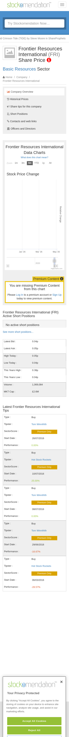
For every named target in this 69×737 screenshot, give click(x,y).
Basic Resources (19, 68)
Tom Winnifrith (39, 424)
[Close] (61, 692)
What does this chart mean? (34, 157)
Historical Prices (17, 99)
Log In (19, 294)
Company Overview (20, 91)
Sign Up (57, 294)
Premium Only (44, 431)
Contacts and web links (22, 121)
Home (9, 77)
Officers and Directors (21, 128)
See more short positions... (18, 331)
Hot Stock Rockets (41, 459)
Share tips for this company (24, 106)
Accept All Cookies (34, 730)
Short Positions (17, 113)
